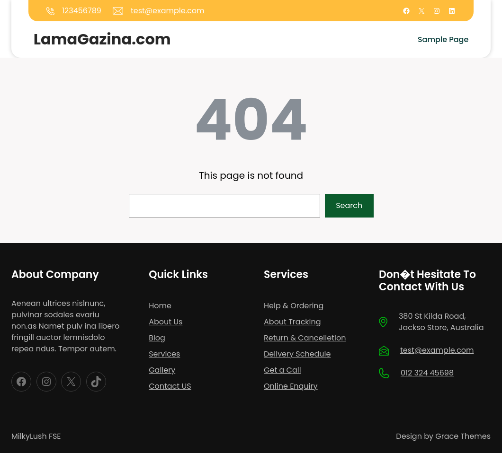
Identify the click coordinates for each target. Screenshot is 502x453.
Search (349, 205)
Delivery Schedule (297, 353)
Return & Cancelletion (305, 337)
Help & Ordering (293, 305)
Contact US (170, 386)
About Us (165, 321)
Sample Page (443, 39)
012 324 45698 (427, 372)
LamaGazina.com (102, 39)
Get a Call (282, 370)
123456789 (81, 10)
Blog (157, 337)
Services (164, 353)
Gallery (162, 370)
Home (160, 305)
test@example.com (167, 10)
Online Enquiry (291, 386)
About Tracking (292, 321)
